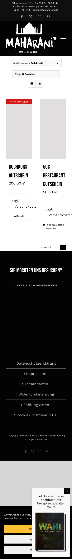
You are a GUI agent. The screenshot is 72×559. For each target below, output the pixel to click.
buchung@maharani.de (45, 10)
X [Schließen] (67, 491)
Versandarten (36, 384)
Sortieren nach (28, 63)
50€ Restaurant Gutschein (54, 176)
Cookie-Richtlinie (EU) (36, 415)
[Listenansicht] (39, 83)
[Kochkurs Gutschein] (19, 129)
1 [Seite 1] (55, 247)
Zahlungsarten (36, 405)
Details (20, 216)
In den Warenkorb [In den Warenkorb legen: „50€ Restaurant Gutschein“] (49, 226)
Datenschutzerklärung (36, 363)
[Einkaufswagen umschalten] (54, 38)
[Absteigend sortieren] (58, 63)
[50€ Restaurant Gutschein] (53, 129)
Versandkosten (27, 206)
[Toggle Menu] (63, 38)
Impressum (36, 373)
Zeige (25, 74)
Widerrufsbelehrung (36, 394)
